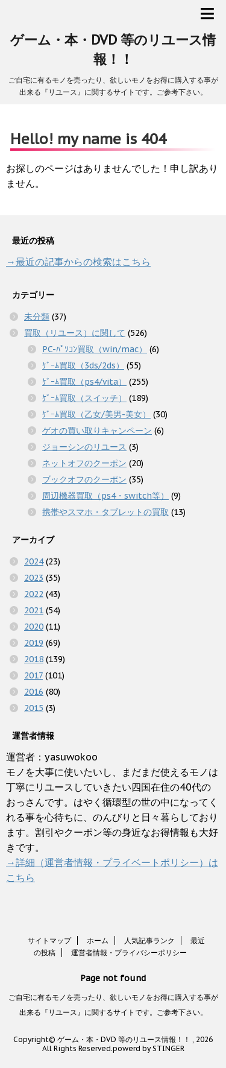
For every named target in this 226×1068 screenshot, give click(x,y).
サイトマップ (49, 940)
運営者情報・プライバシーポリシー (129, 952)
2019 (33, 642)
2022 (33, 594)
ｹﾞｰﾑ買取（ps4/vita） (84, 381)
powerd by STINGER (148, 1048)
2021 (33, 610)
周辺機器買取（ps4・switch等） (105, 495)
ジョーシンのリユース (84, 446)
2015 (33, 708)
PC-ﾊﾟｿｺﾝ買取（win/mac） (94, 349)
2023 (33, 577)
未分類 (36, 316)
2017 (33, 675)
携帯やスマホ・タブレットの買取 (105, 512)
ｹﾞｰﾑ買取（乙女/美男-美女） (96, 414)
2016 (33, 691)
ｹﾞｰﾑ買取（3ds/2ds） (83, 365)
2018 (33, 659)
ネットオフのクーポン (84, 463)
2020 (33, 626)
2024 (33, 561)
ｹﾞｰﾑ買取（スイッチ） (84, 398)
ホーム (97, 940)
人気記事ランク (149, 940)
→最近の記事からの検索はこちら (78, 262)
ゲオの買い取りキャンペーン (97, 430)
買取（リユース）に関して (74, 332)
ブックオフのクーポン (84, 479)
